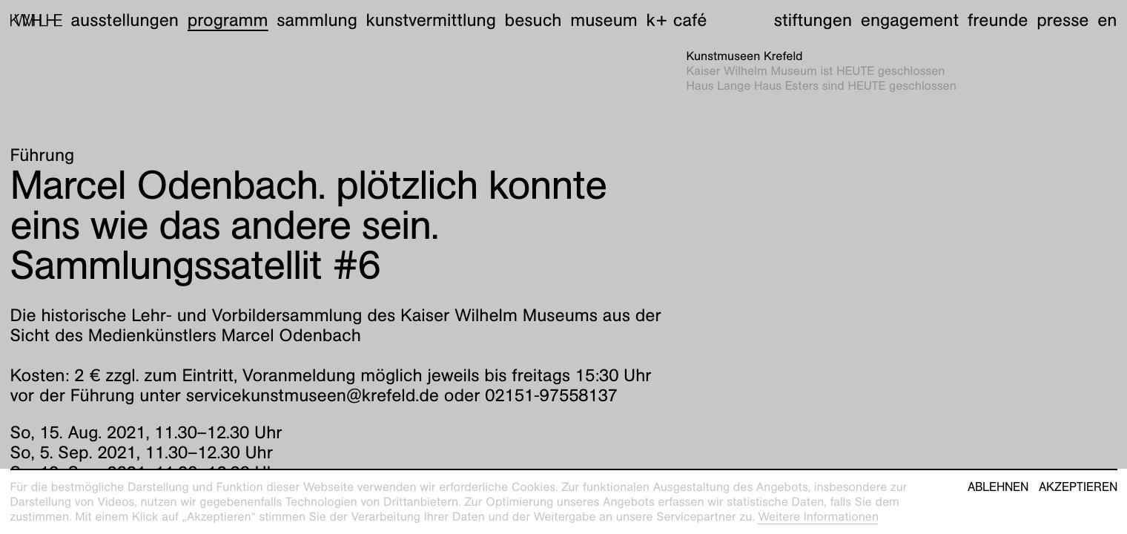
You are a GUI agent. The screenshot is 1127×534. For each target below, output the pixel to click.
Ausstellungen (124, 20)
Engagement (910, 20)
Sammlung (317, 20)
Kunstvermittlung (431, 20)
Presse (1062, 20)
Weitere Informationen (818, 516)
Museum (604, 20)
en (1107, 20)
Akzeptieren (1078, 487)
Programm (228, 20)
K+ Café (676, 20)
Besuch (533, 20)
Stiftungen (813, 20)
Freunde (998, 20)
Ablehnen (998, 487)
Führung (42, 155)
